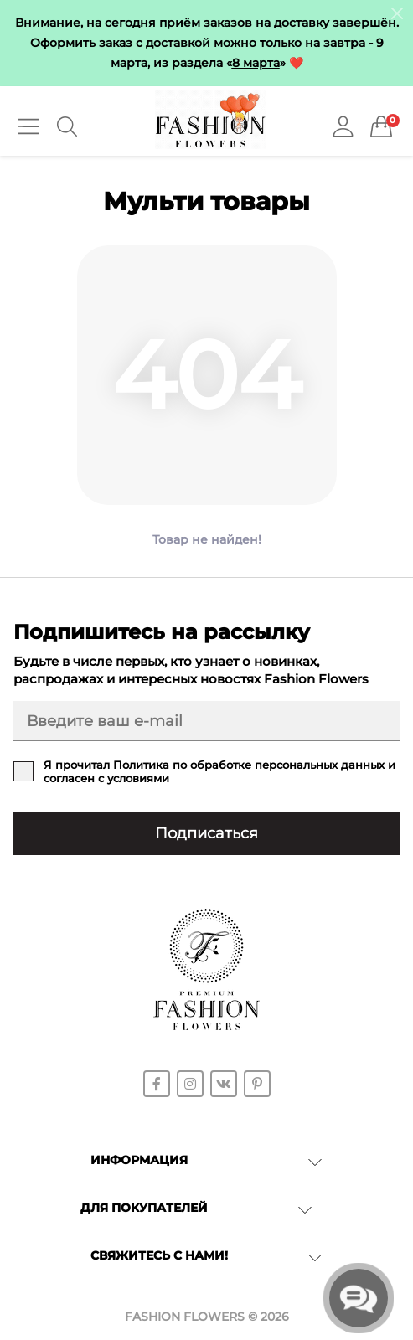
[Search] (67, 126)
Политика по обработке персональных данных (249, 764)
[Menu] (28, 126)
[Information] (396, 13)
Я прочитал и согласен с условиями (219, 771)
